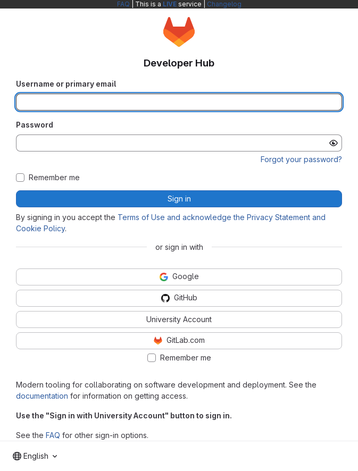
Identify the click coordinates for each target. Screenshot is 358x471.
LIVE (170, 4)
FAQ (123, 4)
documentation (42, 395)
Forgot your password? (301, 159)
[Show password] (333, 143)
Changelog (224, 4)
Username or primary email (66, 83)
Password (34, 124)
